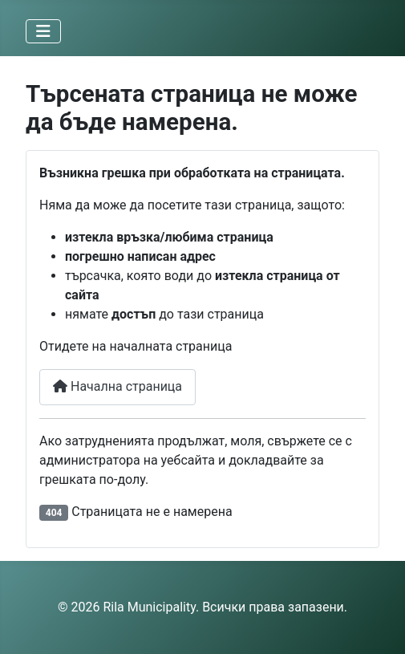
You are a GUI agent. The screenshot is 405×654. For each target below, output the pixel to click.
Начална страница (117, 386)
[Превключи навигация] (43, 31)
